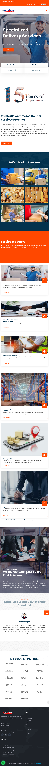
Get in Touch (8, 49)
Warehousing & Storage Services (11, 750)
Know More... (6, 292)
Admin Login (43, 4)
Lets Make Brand (37, 763)
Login (34, 4)
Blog (28, 727)
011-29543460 (5, 728)
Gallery (29, 720)
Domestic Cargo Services (9, 757)
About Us (29, 718)
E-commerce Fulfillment (9, 743)
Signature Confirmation (8, 754)
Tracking (29, 733)
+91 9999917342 (5, 723)
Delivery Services (7, 745)
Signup (37, 4)
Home (28, 716)
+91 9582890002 (5, 725)
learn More (6, 143)
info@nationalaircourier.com (8, 1)
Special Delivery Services (9, 747)
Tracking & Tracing (7, 752)
